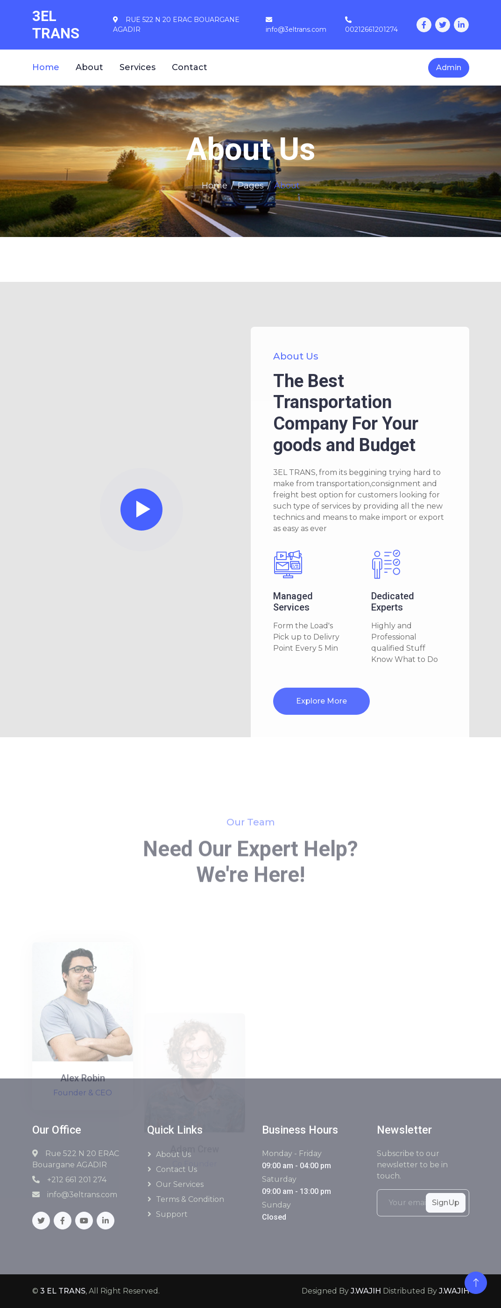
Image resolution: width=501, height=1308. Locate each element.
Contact (189, 67)
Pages (251, 185)
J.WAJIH (366, 1290)
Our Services (180, 1184)
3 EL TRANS (62, 1290)
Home (45, 67)
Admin (448, 67)
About (89, 67)
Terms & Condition (190, 1199)
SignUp (445, 1202)
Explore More (321, 701)
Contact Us (176, 1169)
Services (137, 67)
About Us (173, 1154)
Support (172, 1214)
